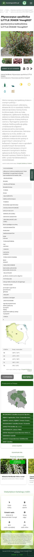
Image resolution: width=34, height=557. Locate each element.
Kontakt (14, 554)
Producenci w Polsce (9, 383)
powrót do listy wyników (10, 68)
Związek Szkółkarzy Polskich (24, 163)
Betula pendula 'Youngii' (9, 517)
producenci (32, 175)
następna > (27, 377)
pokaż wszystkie (17, 445)
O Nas (21, 554)
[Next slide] (30, 61)
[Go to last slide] (3, 61)
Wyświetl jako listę (17, 452)
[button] (7, 61)
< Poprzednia (7, 377)
